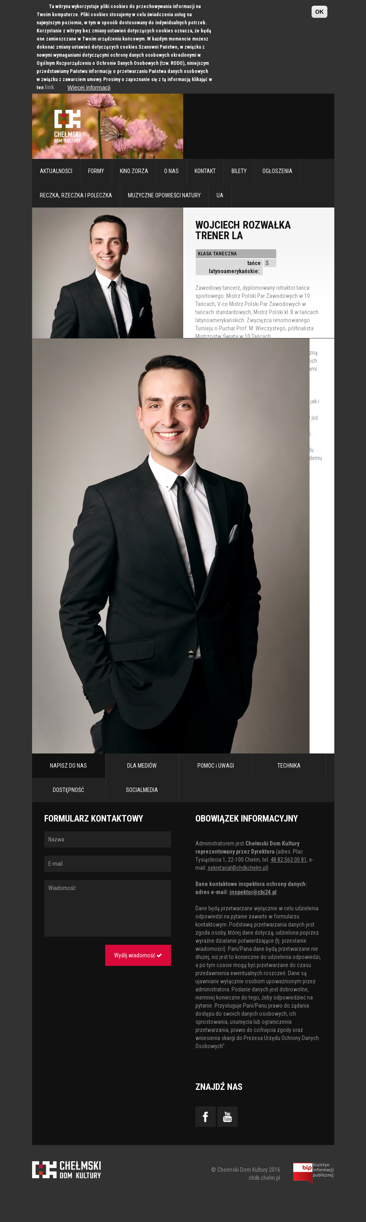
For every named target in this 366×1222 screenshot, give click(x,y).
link (49, 87)
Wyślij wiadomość (138, 955)
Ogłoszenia (277, 171)
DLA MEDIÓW (142, 765)
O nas (171, 171)
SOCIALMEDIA (142, 790)
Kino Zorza (134, 171)
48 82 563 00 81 (289, 859)
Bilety (239, 171)
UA (220, 195)
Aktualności (56, 171)
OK (319, 12)
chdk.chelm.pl (264, 1178)
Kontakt (205, 171)
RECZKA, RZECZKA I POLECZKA (76, 195)
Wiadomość (107, 908)
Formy (96, 171)
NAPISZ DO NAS (68, 765)
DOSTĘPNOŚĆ (68, 790)
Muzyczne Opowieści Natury (164, 195)
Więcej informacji (88, 87)
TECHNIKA (289, 765)
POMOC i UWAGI (215, 765)
